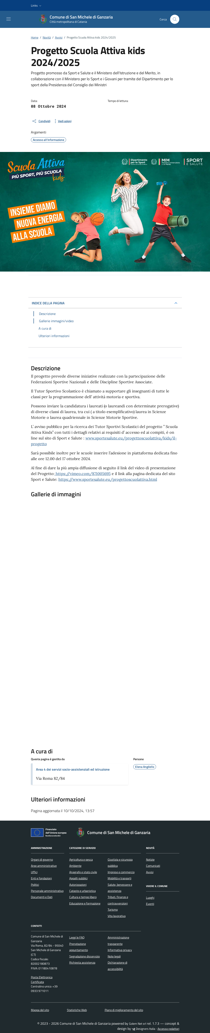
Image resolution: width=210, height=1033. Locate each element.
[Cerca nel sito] (174, 19)
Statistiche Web (77, 1010)
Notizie (150, 859)
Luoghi (150, 897)
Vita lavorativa (117, 916)
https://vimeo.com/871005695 (83, 473)
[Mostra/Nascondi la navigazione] (8, 18)
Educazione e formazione (84, 903)
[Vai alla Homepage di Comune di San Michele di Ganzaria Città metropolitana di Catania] (78, 19)
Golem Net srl (137, 1023)
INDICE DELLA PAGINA (48, 303)
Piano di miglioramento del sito (124, 1010)
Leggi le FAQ (76, 937)
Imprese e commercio (121, 872)
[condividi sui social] (41, 121)
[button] (36, 5)
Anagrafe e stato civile (83, 872)
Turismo (113, 909)
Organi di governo (42, 859)
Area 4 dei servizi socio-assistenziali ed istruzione (73, 769)
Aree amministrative (44, 865)
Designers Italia (143, 1028)
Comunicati (153, 865)
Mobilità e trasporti (119, 878)
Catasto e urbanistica (82, 890)
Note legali (114, 956)
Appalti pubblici (78, 878)
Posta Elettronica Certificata (41, 979)
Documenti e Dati (41, 897)
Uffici (34, 872)
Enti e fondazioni (41, 878)
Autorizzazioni (78, 884)
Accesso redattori (168, 1028)
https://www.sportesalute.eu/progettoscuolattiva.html (107, 479)
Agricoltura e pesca (81, 859)
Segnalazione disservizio (84, 956)
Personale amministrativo (47, 890)
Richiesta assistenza (82, 962)
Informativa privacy (120, 950)
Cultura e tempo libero (83, 897)
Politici (35, 884)
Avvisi (150, 872)
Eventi (150, 903)
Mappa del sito (40, 1010)
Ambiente (75, 865)
